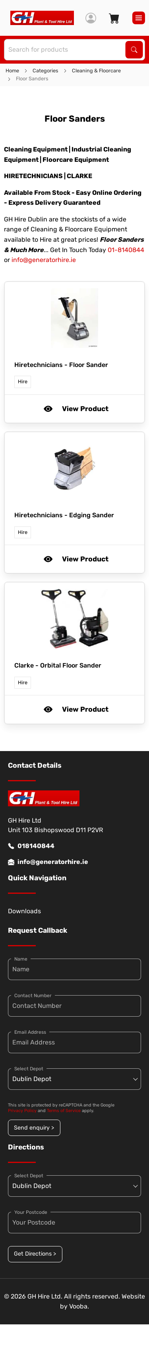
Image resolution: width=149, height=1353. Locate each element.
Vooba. (79, 1306)
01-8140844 (126, 250)
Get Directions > (35, 1253)
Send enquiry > (34, 1127)
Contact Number (33, 995)
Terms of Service (64, 1110)
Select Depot (28, 1069)
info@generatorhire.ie (44, 260)
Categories (45, 71)
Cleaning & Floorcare (96, 71)
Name (20, 959)
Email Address (30, 1032)
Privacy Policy (22, 1110)
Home (12, 71)
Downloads (24, 911)
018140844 (31, 846)
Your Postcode (30, 1212)
